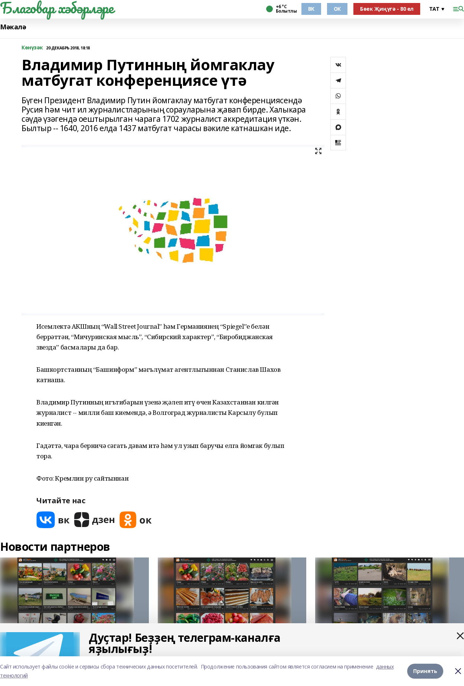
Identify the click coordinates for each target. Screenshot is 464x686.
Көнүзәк (32, 48)
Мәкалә (13, 27)
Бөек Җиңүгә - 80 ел (387, 8)
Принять (425, 670)
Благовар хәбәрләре (56, 8)
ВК (311, 8)
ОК (337, 8)
